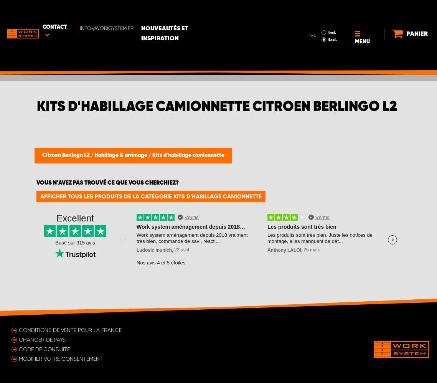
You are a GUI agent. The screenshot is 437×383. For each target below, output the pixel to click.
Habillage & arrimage (121, 155)
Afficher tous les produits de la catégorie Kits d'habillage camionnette (151, 196)
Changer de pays (42, 340)
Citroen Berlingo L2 (66, 155)
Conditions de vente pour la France (70, 330)
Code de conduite (44, 349)
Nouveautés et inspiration (192, 12)
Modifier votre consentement (61, 359)
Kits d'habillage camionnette (188, 155)
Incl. (309, 11)
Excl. (309, 18)
